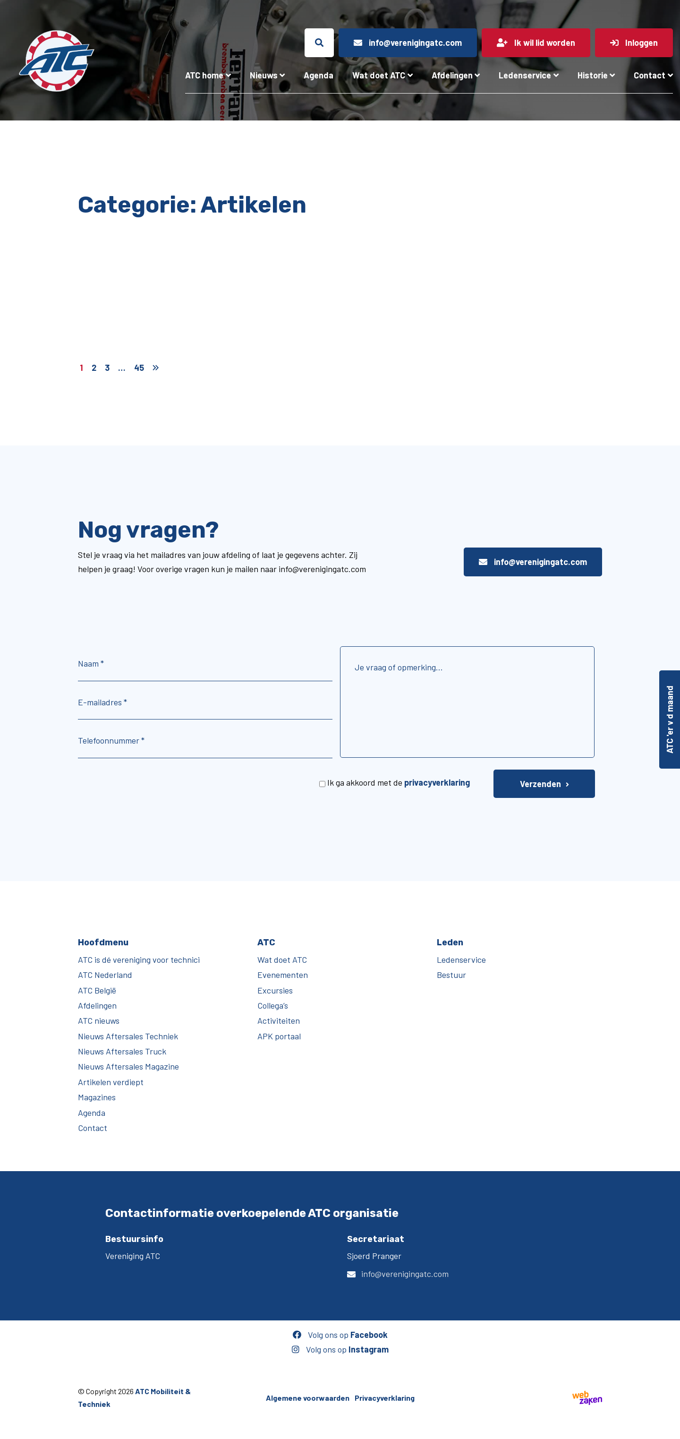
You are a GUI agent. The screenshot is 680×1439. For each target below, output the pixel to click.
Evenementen (282, 974)
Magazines (97, 1097)
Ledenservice (525, 75)
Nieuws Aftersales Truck (122, 1051)
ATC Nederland (105, 974)
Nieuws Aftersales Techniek (128, 1036)
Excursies (275, 990)
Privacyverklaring (385, 1397)
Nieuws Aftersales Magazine (128, 1066)
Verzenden (540, 784)
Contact (649, 75)
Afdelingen (452, 75)
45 (139, 367)
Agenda (318, 75)
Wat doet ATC (378, 75)
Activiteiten (278, 1020)
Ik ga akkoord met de (398, 782)
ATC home (204, 75)
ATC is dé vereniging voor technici (139, 959)
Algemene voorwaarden (307, 1397)
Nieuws (264, 75)
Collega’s (272, 1005)
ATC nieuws (98, 1020)
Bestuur (451, 974)
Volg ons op (340, 1334)
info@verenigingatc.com (533, 562)
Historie (593, 75)
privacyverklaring (437, 782)
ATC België (97, 990)
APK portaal (279, 1036)
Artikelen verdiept (111, 1082)
